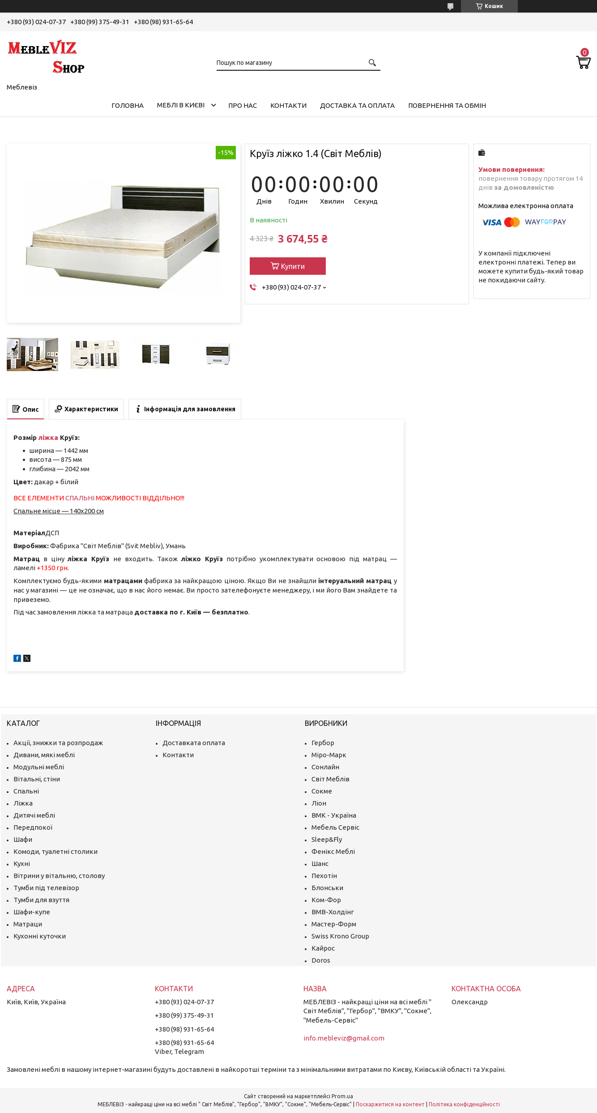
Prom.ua (342, 1096)
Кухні (21, 863)
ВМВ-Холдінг (332, 912)
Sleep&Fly (326, 839)
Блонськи (327, 887)
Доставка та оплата (357, 105)
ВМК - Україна (333, 815)
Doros (320, 960)
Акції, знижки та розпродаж (58, 742)
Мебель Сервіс (335, 827)
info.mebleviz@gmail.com (343, 1038)
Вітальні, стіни (36, 779)
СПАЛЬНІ (79, 498)
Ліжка (23, 803)
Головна (127, 105)
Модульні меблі (38, 767)
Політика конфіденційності (464, 1104)
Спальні (26, 791)
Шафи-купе (31, 912)
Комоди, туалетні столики (55, 851)
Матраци (27, 924)
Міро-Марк (328, 755)
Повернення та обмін (447, 105)
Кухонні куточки (39, 936)
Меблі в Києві (181, 105)
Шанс (319, 863)
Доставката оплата (193, 742)
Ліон (318, 803)
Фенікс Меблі (333, 851)
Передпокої (32, 827)
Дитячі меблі (34, 815)
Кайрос (323, 948)
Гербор (322, 742)
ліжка (48, 437)
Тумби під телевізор (46, 887)
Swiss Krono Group (340, 936)
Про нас (242, 105)
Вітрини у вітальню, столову (59, 875)
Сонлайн (325, 767)
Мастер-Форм (333, 924)
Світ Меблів (330, 779)
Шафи (22, 839)
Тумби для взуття (41, 900)
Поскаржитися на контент (390, 1104)
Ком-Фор (326, 900)
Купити (293, 266)
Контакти (288, 105)
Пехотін (324, 875)
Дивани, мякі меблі (44, 755)
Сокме (321, 791)
